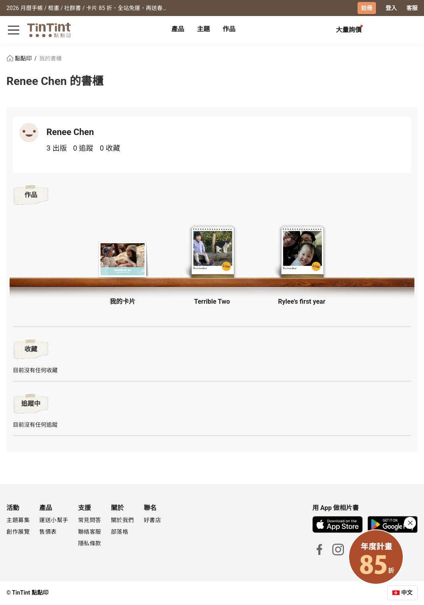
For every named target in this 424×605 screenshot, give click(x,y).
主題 (203, 29)
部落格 (120, 531)
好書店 (152, 520)
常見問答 (89, 520)
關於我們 (122, 520)
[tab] (178, 30)
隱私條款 (89, 543)
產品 (177, 29)
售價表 (48, 531)
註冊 (366, 8)
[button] (122, 258)
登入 (391, 8)
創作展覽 (18, 531)
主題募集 (18, 520)
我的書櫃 (50, 58)
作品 (229, 29)
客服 (412, 8)
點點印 (19, 58)
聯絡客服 (89, 531)
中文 (406, 592)
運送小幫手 (53, 520)
